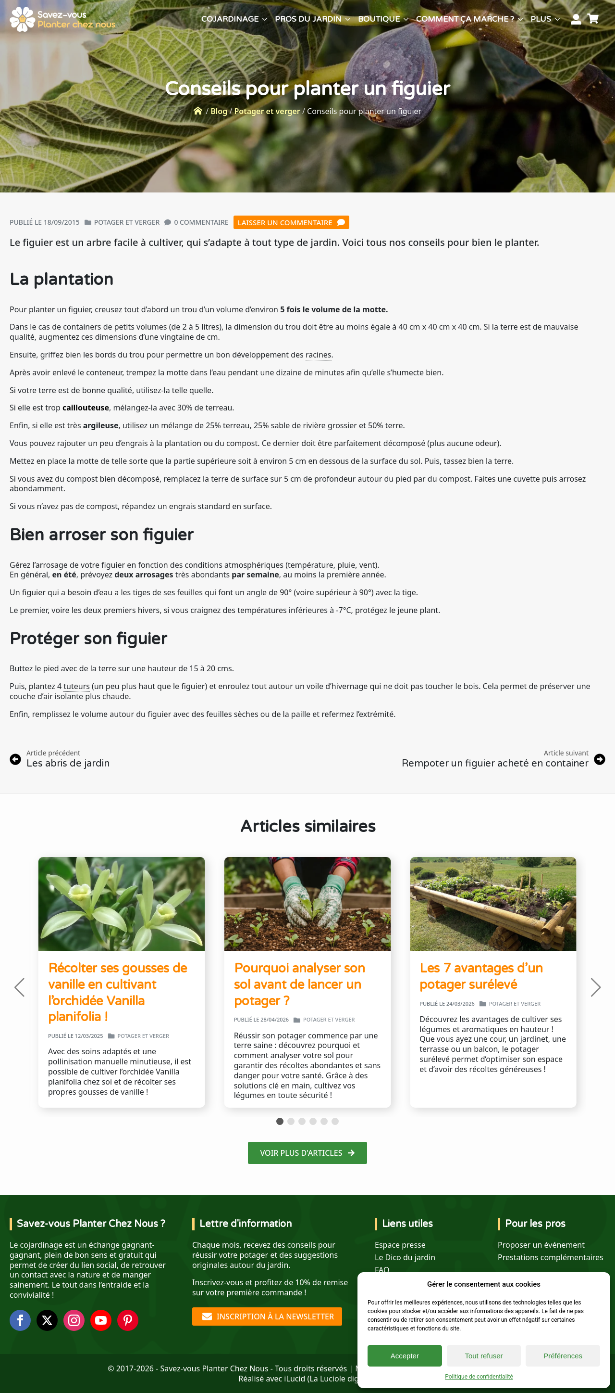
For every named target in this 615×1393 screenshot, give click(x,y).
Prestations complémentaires (550, 1257)
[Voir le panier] (594, 19)
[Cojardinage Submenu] (264, 19)
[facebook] (20, 1320)
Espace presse (400, 1245)
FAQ (382, 1270)
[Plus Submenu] (557, 19)
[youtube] (100, 1320)
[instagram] (74, 1320)
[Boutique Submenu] (406, 19)
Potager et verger (267, 111)
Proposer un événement (541, 1245)
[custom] (127, 1320)
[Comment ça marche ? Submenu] (520, 19)
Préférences (562, 1356)
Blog (218, 111)
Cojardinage (229, 19)
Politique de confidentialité (479, 1376)
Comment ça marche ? (465, 19)
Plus (540, 19)
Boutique (379, 19)
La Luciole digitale (341, 1378)
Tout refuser (484, 1356)
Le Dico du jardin (405, 1257)
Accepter (405, 1356)
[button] (19, 987)
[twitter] (47, 1320)
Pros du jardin (308, 19)
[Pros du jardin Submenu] (348, 19)
